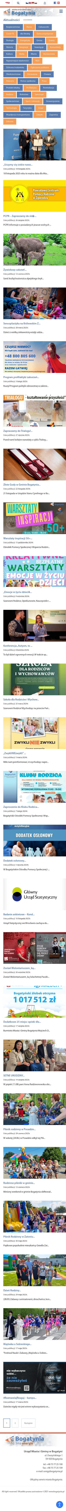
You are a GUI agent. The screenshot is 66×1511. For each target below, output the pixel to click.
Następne (28, 1423)
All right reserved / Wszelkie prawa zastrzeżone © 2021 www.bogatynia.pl (33, 1492)
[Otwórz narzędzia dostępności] (59, 1504)
